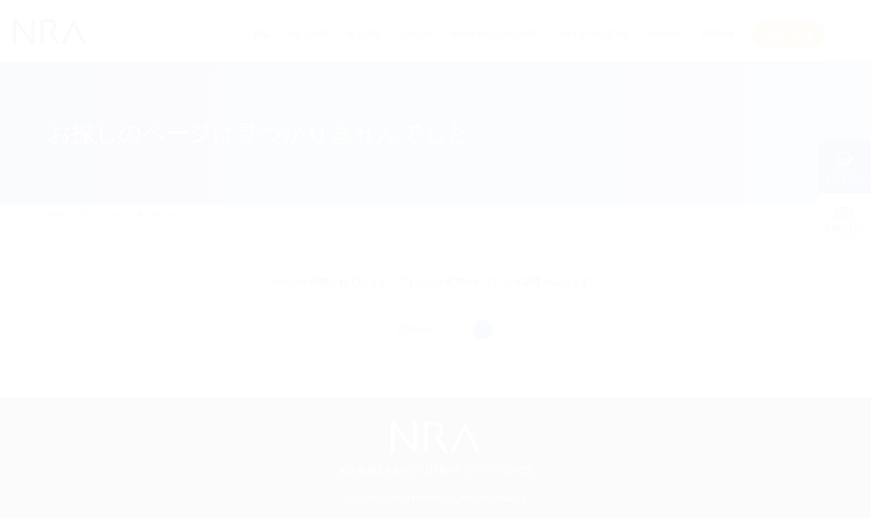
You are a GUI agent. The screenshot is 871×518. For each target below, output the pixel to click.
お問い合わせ (788, 34)
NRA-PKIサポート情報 (493, 34)
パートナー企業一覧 (592, 34)
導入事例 (365, 34)
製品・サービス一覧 (291, 34)
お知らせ (416, 34)
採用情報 (717, 34)
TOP (55, 215)
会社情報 (665, 34)
